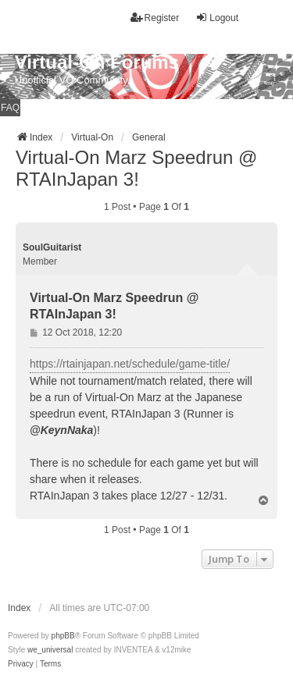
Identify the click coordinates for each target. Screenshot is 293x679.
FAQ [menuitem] (10, 107)
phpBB (63, 635)
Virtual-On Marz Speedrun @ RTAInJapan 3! (136, 168)
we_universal (50, 649)
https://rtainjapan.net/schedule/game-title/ (130, 363)
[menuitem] (21, 664)
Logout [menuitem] (216, 17)
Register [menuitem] (155, 17)
